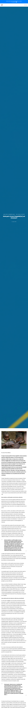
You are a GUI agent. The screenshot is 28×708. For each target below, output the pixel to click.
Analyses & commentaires (9, 214)
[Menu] (26, 5)
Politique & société (20, 214)
